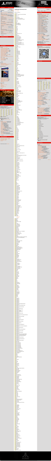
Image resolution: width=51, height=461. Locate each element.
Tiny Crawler (17, 209)
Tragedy (16, 277)
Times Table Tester (18, 200)
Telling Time (17, 98)
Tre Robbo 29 (17, 320)
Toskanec (16, 254)
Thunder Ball (17, 162)
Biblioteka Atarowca (3, 66)
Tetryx (16, 142)
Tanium (16, 47)
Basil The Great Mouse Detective (5, 131)
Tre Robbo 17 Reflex (18, 310)
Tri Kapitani (17, 359)
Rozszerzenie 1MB (40, 151)
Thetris (16, 147)
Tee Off (16, 92)
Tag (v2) (16, 30)
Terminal (16, 110)
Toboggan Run (17, 226)
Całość (2, 119)
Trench (16, 355)
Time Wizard (17, 197)
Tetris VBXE (17, 139)
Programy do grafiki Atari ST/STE (42, 30)
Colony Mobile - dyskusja (3, 139)
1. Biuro (39, 120)
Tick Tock (16, 170)
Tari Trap (16, 72)
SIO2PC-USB (39, 146)
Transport (16, 289)
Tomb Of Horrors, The (18, 233)
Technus (16, 88)
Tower (16, 262)
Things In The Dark (18, 149)
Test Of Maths (17, 118)
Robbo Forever (3, 126)
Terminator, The (17, 112)
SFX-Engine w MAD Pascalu (4, 48)
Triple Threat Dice (17, 370)
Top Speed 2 (17, 244)
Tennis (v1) (17, 106)
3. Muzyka (39, 122)
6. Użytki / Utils (40, 37)
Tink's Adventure (17, 206)
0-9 (1, 109)
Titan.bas (18, 217)
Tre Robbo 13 (17, 307)
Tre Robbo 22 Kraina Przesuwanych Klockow (21, 314)
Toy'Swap (16, 269)
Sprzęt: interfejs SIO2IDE (41, 113)
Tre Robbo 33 (17, 323)
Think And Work (17, 151)
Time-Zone (16, 198)
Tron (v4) (16, 395)
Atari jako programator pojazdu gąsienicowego (6, 33)
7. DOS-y (39, 127)
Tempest (16, 99)
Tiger (16, 173)
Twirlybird (16, 436)
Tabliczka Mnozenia (18, 24)
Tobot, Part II (17, 229)
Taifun (16, 32)
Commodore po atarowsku (4, 12)
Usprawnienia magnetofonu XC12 (5, 50)
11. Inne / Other (40, 40)
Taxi (16, 80)
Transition (16, 288)
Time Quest (17, 193)
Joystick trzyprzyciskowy (41, 152)
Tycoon (16, 441)
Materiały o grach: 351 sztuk (4, 80)
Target (16, 69)
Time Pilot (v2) (17, 192)
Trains (16, 284)
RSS (12, 10)
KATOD (39, 96)
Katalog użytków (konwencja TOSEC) (42, 139)
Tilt (15, 181)
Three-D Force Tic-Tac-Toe (19, 159)
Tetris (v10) (17, 129)
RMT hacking (39, 25)
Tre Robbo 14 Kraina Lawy (19, 308)
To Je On (16, 223)
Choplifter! (2, 123)
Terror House (17, 114)
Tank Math (16, 56)
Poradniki (1, 47)
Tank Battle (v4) (17, 53)
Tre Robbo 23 (17, 315)
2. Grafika (39, 121)
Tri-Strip (16, 361)
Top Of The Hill (17, 242)
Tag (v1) (16, 29)
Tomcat (16, 235)
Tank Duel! (16, 55)
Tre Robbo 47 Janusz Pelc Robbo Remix (20, 334)
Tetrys (16, 141)
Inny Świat (2, 132)
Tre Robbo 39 (17, 328)
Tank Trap (16, 57)
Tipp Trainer (17, 213)
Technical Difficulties (18, 86)
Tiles (16, 180)
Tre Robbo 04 (17, 300)
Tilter (16, 182)
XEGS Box (39, 156)
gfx (49, 83)
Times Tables (17, 201)
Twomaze (16, 439)
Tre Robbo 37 (17, 326)
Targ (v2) (16, 68)
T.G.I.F (16, 13)
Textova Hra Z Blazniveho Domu (19, 145)
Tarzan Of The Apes (18, 76)
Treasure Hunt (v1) (18, 342)
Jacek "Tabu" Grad (40, 101)
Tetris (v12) (17, 131)
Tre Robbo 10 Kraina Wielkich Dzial (20, 305)
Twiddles (16, 433)
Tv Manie (16, 430)
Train (16, 279)
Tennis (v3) (17, 108)
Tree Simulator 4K (17, 352)
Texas (16, 143)
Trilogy (16, 366)
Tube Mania (17, 406)
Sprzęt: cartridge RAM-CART (41, 111)
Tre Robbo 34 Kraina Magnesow (19, 324)
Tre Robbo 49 (17, 336)
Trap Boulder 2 (17, 292)
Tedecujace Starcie (18, 91)
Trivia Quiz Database (18, 381)
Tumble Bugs (17, 409)
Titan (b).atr (18, 216)
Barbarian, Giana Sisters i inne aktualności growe (7, 18)
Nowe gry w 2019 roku (3, 52)
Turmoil (16, 422)
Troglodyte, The (17, 385)
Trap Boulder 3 (17, 293)
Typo (16, 447)
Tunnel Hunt (17, 413)
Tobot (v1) (16, 227)
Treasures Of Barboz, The (18, 350)
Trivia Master (17, 377)
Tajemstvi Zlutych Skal (18, 40)
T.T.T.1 (16, 16)
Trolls (16, 390)
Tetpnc (16, 125)
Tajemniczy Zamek (18, 36)
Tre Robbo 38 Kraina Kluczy (19, 327)
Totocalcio (16, 257)
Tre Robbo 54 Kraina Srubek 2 (19, 340)
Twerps (16, 432)
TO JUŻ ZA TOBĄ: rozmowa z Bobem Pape (43, 99)
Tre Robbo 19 (17, 312)
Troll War (16, 387)
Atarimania (2, 85)
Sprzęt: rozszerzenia (40, 110)
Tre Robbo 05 (17, 301)
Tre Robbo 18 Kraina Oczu (19, 311)
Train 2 (16, 280)
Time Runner (17, 194)
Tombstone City (17, 234)
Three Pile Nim (17, 158)
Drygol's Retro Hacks (3, 86)
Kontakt (1, 88)
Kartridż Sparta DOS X (3, 49)
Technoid (16, 87)
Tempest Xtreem (17, 100)
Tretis (16, 357)
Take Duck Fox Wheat (18, 42)
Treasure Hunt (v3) (18, 344)
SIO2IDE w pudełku (40, 157)
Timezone (16, 204)
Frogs (1, 122)
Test (16, 115)
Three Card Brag (17, 157)
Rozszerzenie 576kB (40, 155)
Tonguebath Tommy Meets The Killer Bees (21, 236)
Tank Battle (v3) (17, 52)
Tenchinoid (17, 102)
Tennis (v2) (17, 107)
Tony (16, 238)
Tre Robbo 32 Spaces (18, 322)
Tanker (16, 61)
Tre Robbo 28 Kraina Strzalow (19, 319)
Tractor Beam (17, 275)
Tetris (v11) (17, 130)
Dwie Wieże (2, 130)
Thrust (16, 161)
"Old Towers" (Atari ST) (4, 121)
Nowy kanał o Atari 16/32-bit (4, 27)
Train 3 (16, 281)
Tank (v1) (16, 48)
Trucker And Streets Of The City (19, 402)
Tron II (16, 397)
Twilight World (17, 434)
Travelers (16, 296)
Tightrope (16, 178)
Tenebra (16, 103)
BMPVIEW (2, 57)
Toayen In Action (17, 225)
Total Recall (17, 256)
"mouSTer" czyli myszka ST (41, 108)
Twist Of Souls (17, 437)
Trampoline (17, 285)
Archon (2, 129)
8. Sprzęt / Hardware (40, 38)
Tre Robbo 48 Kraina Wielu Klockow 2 (20, 335)
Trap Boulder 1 (17, 291)
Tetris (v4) (16, 133)
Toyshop (16, 270)
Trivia (16, 373)
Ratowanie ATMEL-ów (40, 148)
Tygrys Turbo (39, 150)
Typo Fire (16, 449)
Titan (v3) (16, 218)
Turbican (16, 417)
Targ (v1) (16, 67)
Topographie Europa (18, 248)
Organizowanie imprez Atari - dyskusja (5, 138)
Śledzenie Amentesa (40, 98)
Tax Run (16, 79)
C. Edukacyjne (40, 132)
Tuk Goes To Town (18, 408)
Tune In (16, 410)
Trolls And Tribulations (18, 391)
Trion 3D (16, 367)
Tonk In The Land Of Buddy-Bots (19, 237)
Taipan (16, 34)
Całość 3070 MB (3, 116)
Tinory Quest (17, 208)
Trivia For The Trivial (18, 375)
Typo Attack (17, 448)
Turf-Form (16, 421)
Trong (16, 398)
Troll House (17, 386)
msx (47, 85)
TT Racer (16, 20)
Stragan (38, 107)
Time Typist (17, 196)
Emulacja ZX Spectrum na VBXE (5, 54)
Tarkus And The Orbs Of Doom (19, 75)
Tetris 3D (16, 138)
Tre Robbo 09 (17, 304)
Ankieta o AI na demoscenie (4, 26)
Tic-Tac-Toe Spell (17, 169)
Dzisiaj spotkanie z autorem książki (5, 30)
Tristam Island (17, 371)
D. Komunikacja (40, 133)
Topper (16, 250)
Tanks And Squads (18, 64)
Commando (2, 124)
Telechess (16, 94)
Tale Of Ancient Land (18, 43)
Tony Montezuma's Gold (18, 240)
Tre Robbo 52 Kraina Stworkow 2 (19, 338)
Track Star (16, 274)
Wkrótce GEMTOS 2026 (4, 22)
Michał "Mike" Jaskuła (40, 94)
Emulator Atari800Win (3, 63)
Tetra (16, 126)
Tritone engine (2, 59)
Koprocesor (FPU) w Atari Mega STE (42, 19)
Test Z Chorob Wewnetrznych (19, 122)
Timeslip (16, 202)
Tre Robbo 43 (17, 331)
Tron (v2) (16, 393)
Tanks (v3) (16, 63)
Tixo (16, 222)
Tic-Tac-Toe (17, 168)
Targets (16, 71)
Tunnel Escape (17, 412)
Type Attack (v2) (17, 443)
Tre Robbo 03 (17, 299)
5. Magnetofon (40, 125)
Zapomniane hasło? (39, 5)
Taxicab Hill (17, 81)
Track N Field (17, 273)
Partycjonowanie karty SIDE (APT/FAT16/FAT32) (7, 56)
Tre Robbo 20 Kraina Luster (19, 313)
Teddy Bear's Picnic (18, 90)
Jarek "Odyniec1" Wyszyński (41, 103)
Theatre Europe (17, 146)
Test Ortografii (17, 119)
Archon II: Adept (3, 127)
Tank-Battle (17, 60)
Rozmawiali (38, 91)
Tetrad (16, 127)
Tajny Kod (16, 41)
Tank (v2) (16, 49)
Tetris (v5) (16, 134)
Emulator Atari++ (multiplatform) (5, 64)
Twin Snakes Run (17, 435)
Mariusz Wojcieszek (40, 97)
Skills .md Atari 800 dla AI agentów (42, 26)
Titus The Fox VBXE (18, 221)
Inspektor (2, 133)
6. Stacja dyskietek (41, 126)
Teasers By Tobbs (17, 85)
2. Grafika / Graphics (40, 34)
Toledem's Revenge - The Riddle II (20, 231)
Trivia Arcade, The (17, 374)
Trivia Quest (17, 378)
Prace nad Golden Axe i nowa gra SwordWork (6, 17)
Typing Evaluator (17, 445)
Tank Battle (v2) (17, 51)
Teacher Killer (17, 83)
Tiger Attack (17, 174)
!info (44, 84)
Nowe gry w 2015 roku (3, 55)
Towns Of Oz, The (17, 268)
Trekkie (16, 354)
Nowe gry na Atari (40, 20)
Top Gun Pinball (17, 241)
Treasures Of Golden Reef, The (19, 351)
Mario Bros (2, 125)
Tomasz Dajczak (40, 93)
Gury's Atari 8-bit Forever (4, 84)
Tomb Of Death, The (18, 232)
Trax (16, 297)
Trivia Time (17, 382)
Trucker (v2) (17, 401)
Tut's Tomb (17, 426)
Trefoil (16, 353)
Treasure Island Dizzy (18, 347)
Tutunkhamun (17, 429)
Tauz (16, 77)
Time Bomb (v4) (17, 189)
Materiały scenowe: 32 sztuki (4, 78)
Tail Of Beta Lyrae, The (18, 33)
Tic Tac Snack (17, 167)
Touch (16, 258)
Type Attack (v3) (17, 444)
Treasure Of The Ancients (18, 348)
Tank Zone (16, 59)
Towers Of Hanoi (17, 266)
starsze (12, 61)
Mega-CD (39, 18)
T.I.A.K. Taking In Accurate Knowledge (20, 14)
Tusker (16, 425)
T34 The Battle (17, 17)
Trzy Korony (17, 404)
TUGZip (8, 119)
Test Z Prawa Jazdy (18, 124)
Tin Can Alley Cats (18, 205)
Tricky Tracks (17, 365)
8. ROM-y (39, 128)
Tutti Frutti (16, 428)
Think (16, 150)
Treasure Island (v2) (18, 346)
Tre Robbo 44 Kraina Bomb (19, 332)
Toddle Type (17, 230)
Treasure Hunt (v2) (18, 343)
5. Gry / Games (40, 36)
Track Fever (17, 272)
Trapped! (16, 295)
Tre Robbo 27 (17, 318)
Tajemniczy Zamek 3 (18, 38)
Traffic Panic (17, 276)
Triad (16, 362)
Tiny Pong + (17, 212)
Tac (16, 25)
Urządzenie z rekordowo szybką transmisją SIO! (7, 13)
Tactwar (16, 28)
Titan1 (16, 219)
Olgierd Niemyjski (40, 104)
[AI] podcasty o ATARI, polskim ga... (42, 15)
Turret (16, 424)
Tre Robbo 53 (17, 339)
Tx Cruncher (17, 440)
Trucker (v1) (17, 400)
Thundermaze (17, 166)
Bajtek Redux (2, 81)
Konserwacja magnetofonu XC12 (5, 51)
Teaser (16, 84)
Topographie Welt (17, 249)
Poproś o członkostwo (45, 5)
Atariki (1, 83)
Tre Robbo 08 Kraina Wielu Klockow (20, 303)
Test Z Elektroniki (17, 123)
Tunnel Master (17, 414)
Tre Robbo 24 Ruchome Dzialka (19, 316)
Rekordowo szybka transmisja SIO (42, 31)
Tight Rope (17, 176)
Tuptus (16, 416)
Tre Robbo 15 (17, 309)
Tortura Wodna (17, 253)
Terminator (17, 111)
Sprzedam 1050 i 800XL (41, 24)
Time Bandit (17, 186)
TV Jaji (16, 21)
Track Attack (17, 271)
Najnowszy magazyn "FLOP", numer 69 (6, 25)
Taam (16, 22)
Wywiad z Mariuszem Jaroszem (42, 92)
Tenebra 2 (16, 104)
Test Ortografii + (17, 120)
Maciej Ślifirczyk (40, 102)
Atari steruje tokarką (40, 158)
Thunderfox (17, 165)
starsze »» (49, 159)
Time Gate (16, 190)
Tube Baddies (17, 405)
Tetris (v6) (16, 135)
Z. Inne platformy (40, 137)
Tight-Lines (17, 177)
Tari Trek (16, 73)
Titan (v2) (16, 215)
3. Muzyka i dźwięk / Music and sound (42, 35)
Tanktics (16, 65)
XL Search (2, 87)
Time (16, 184)
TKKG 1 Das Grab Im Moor (19, 18)
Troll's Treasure (17, 389)
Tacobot (16, 26)
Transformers (17, 287)
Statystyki (1, 140)
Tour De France (17, 260)
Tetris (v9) (16, 137)
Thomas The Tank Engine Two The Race (20, 155)
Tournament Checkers (18, 261)
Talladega (16, 46)
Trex (16, 358)
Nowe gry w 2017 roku (3, 53)
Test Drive (16, 116)
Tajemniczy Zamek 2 (18, 37)
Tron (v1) (16, 392)
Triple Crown (17, 369)
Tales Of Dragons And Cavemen (19, 44)
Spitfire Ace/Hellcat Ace (4, 128)
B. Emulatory (40, 131)
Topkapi (16, 245)
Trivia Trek (16, 383)
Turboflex (16, 420)
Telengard (16, 96)
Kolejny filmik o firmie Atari (41, 29)
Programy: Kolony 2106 (41, 109)
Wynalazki (38, 144)
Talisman (16, 45)
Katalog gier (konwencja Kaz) (4, 106)
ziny (44, 89)
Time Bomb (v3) (17, 188)
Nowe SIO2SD (40, 147)
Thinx (16, 153)
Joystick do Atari (40, 149)
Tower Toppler (17, 264)
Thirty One (16, 154)
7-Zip (7, 119)
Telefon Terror (17, 95)
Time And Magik (17, 185)
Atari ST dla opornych (3, 58)
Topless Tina (17, 246)
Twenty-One (17, 431)
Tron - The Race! (17, 396)
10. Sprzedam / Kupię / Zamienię (42, 39)
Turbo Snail (17, 418)
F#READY (39, 95)
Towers (16, 265)
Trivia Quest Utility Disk (18, 379)
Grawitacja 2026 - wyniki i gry (4, 19)
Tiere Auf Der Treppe (18, 172)
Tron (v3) (16, 394)
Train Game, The (17, 283)
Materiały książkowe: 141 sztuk (5, 79)
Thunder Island (17, 163)
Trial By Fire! (17, 363)
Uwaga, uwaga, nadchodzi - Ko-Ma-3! (42, 14)
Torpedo (16, 252)
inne (7, 115)
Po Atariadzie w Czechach (4, 15)
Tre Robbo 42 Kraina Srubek (19, 330)
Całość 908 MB (40, 138)
